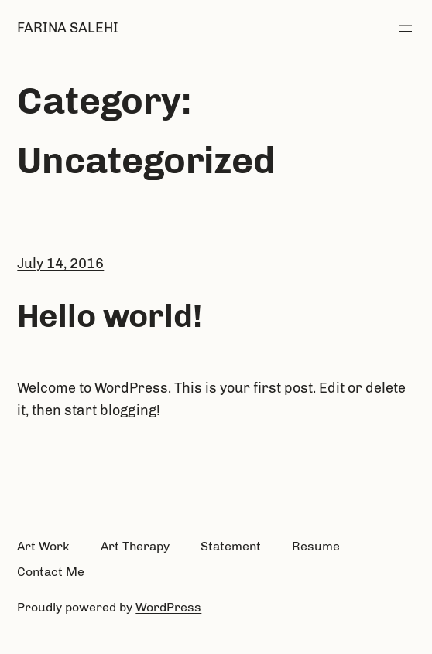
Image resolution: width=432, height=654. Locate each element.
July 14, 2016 (60, 263)
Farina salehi (67, 27)
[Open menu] (405, 28)
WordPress (168, 607)
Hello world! (109, 316)
